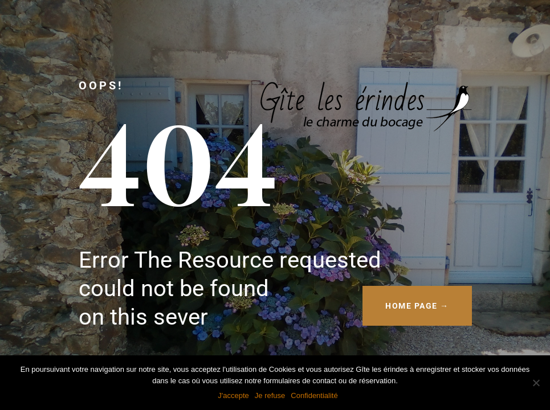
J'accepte (233, 395)
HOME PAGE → (417, 305)
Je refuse (270, 395)
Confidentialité (314, 395)
